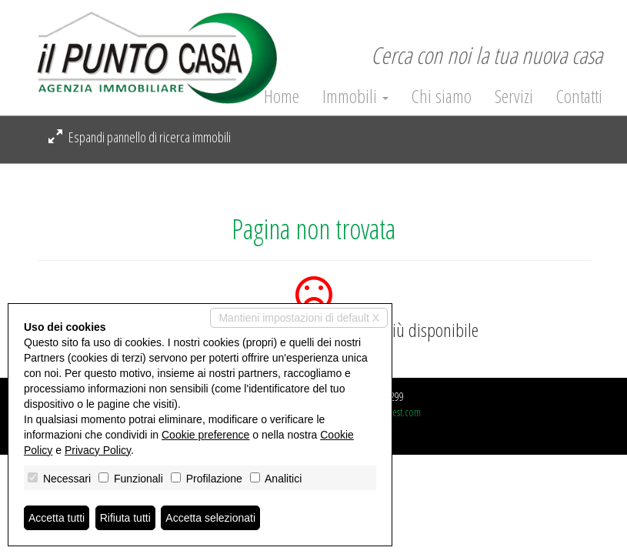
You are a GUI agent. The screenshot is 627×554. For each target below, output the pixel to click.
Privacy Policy (98, 450)
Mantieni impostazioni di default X (298, 318)
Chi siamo (442, 96)
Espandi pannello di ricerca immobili (139, 137)
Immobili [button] (355, 96)
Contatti (579, 96)
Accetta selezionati (210, 518)
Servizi (514, 96)
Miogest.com (397, 412)
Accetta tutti (56, 518)
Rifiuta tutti (125, 518)
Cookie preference (205, 435)
